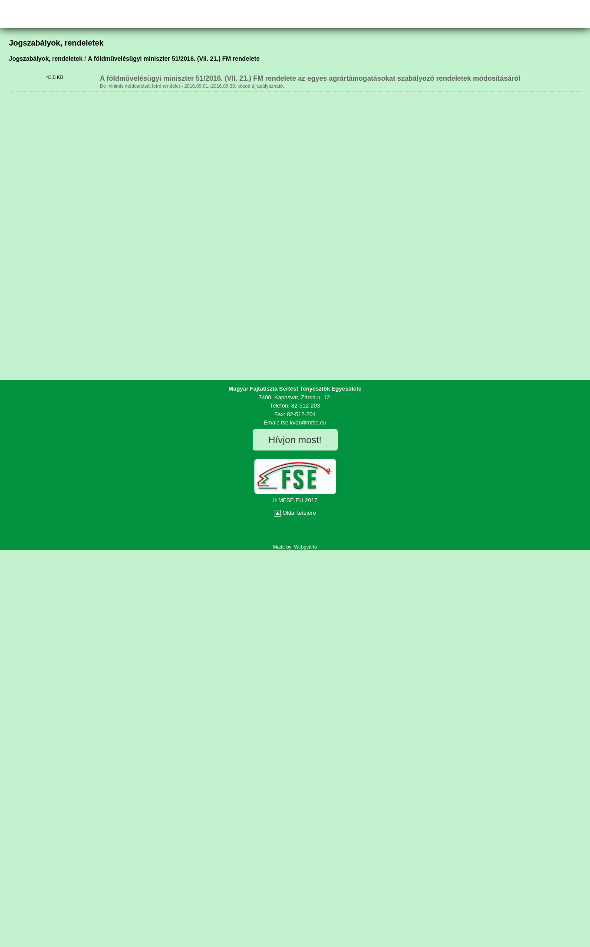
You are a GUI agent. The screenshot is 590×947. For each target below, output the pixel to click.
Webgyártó (305, 546)
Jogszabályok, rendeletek (45, 58)
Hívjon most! (294, 439)
